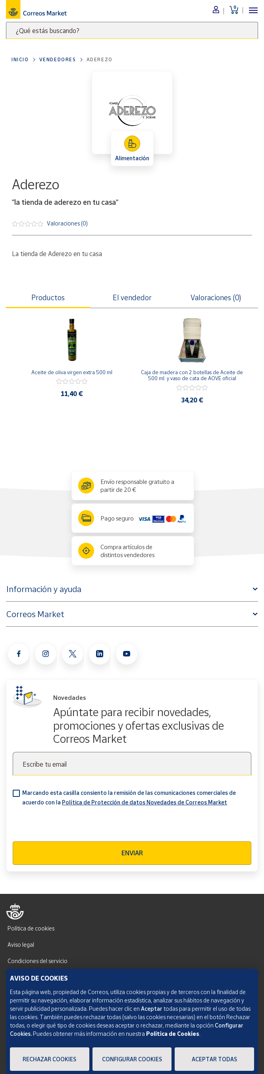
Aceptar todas (214, 1059)
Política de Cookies (172, 1033)
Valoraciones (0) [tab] (216, 297)
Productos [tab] (48, 297)
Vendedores (57, 59)
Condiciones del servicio (37, 960)
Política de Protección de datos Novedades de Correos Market (144, 802)
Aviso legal (21, 944)
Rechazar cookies (49, 1059)
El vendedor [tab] (132, 297)
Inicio (20, 59)
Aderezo (100, 59)
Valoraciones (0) (67, 222)
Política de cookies (31, 928)
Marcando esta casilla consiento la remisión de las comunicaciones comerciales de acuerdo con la (129, 797)
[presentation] (73, 825)
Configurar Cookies (132, 1059)
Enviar (132, 853)
